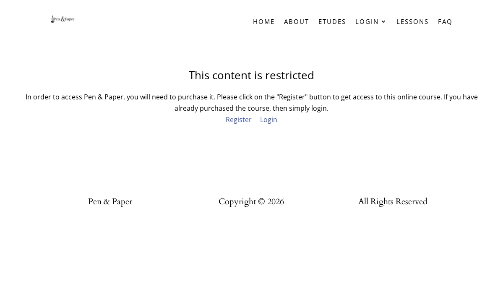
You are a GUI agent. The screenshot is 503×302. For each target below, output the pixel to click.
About (296, 22)
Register (239, 119)
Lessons (412, 22)
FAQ (445, 22)
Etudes (332, 22)
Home (264, 22)
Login (367, 22)
